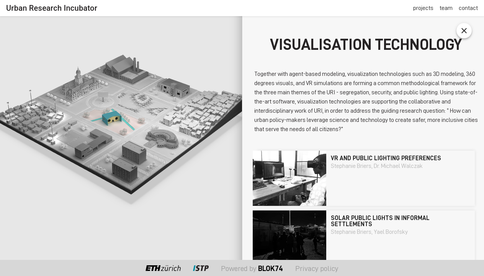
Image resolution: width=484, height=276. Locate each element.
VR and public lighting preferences (386, 158)
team (446, 8)
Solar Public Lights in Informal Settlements (380, 221)
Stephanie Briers (352, 166)
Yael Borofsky (391, 232)
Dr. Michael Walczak (398, 166)
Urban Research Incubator (51, 8)
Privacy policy (316, 268)
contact (468, 8)
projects (423, 8)
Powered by (252, 268)
